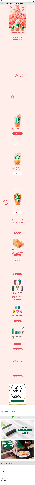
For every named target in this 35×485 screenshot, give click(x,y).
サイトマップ (2, 478)
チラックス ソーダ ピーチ (16, 167)
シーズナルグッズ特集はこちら (17, 349)
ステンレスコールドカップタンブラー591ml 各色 (17, 293)
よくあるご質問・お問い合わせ (4, 474)
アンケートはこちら (17, 409)
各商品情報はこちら (17, 299)
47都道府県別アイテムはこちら (17, 376)
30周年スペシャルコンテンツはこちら (17, 400)
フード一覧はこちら (17, 260)
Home (1, 3)
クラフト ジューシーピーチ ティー (15, 208)
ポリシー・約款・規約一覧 (3, 477)
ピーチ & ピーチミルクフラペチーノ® (16, 129)
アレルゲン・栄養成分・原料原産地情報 (17, 222)
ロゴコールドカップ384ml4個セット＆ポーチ (17, 337)
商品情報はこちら (17, 133)
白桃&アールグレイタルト (16, 249)
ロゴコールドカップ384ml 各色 (17, 315)
